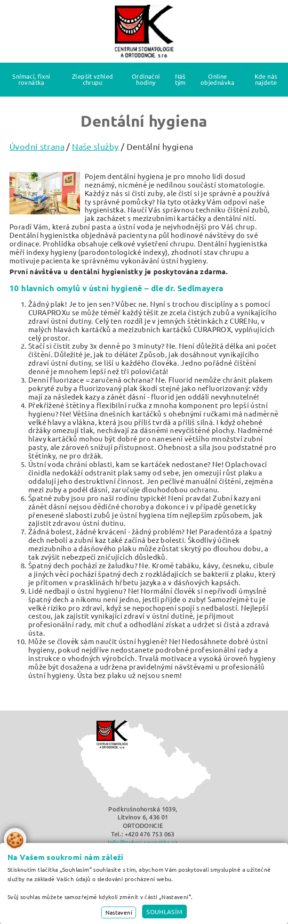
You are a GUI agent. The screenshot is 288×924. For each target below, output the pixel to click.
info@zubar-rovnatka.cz (142, 842)
